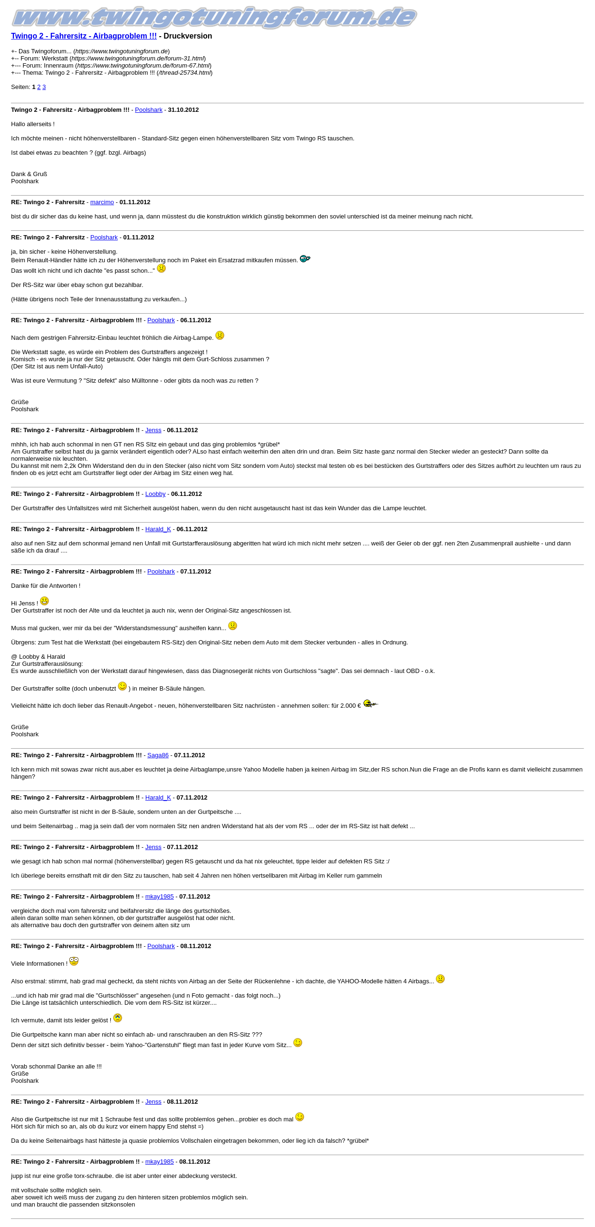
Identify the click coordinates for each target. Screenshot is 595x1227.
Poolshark (149, 109)
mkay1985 (159, 896)
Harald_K (158, 529)
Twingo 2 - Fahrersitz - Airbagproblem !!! (84, 36)
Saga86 (158, 755)
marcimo (102, 202)
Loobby (155, 493)
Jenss (153, 430)
